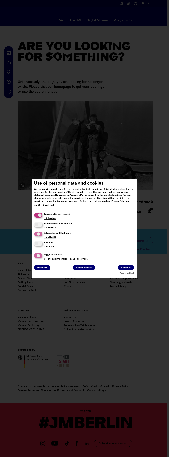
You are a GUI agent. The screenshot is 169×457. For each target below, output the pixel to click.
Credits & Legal (46, 205)
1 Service (49, 247)
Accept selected (84, 268)
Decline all (42, 268)
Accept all (126, 268)
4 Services (50, 228)
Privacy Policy (118, 201)
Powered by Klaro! (127, 273)
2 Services (50, 218)
